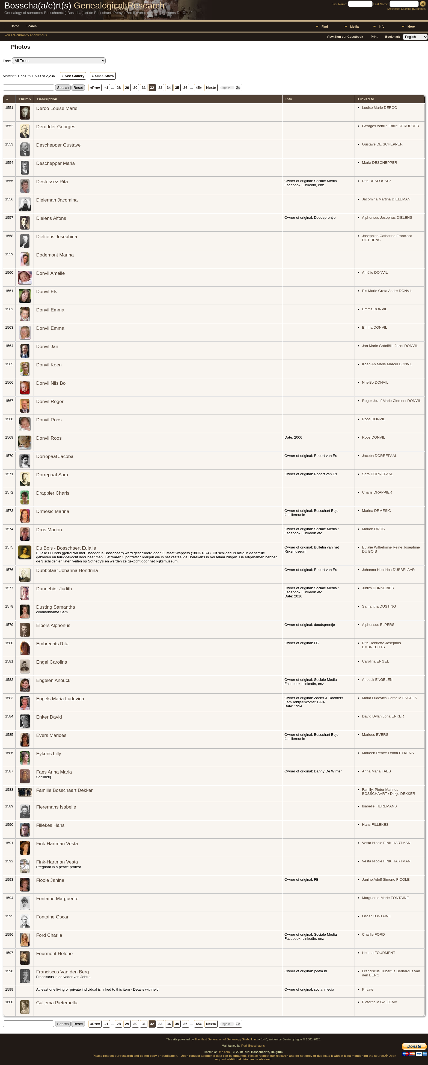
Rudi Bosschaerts (253, 1045)
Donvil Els (46, 291)
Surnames (419, 8)
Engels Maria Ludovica (60, 698)
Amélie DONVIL (375, 272)
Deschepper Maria (55, 163)
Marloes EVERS (375, 735)
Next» (211, 88)
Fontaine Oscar (52, 917)
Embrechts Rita (52, 643)
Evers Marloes (51, 735)
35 (177, 88)
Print (374, 36)
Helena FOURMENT (378, 953)
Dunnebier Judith (54, 588)
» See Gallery (73, 76)
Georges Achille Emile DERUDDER (390, 126)
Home (15, 26)
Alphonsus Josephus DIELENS (387, 217)
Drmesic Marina (52, 511)
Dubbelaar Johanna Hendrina (67, 570)
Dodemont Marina (55, 255)
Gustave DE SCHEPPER (382, 144)
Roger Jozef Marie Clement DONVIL (391, 401)
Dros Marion (49, 529)
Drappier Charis (52, 493)
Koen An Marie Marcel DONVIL (387, 364)
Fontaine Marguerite (57, 898)
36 (185, 88)
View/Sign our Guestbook (345, 36)
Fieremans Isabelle (56, 807)
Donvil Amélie (50, 273)
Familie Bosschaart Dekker (64, 790)
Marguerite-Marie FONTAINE (385, 898)
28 (119, 88)
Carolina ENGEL (375, 661)
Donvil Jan (47, 346)
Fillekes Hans (50, 825)
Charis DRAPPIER (377, 492)
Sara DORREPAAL (377, 474)
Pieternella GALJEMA (379, 1002)
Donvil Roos (48, 419)
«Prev (95, 88)
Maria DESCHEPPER (379, 163)
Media (354, 26)
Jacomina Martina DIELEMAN (386, 199)
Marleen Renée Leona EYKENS (388, 753)
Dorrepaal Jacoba (54, 456)
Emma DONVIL (374, 309)
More (411, 26)
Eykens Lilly (48, 753)
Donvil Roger (49, 401)
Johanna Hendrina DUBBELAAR (388, 570)
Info (381, 26)
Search (32, 26)
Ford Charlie (49, 935)
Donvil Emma (50, 310)
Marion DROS (373, 529)
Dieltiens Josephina (56, 236)
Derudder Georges (55, 126)
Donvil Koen (48, 364)
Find (325, 26)
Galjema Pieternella (56, 1002)
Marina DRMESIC (376, 511)
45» (199, 88)
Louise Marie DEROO (379, 108)
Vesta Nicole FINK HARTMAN (386, 843)
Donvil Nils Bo (51, 383)
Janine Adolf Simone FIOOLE (385, 879)
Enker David (49, 717)
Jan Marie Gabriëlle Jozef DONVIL (390, 346)
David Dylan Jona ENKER (383, 716)
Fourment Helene (54, 953)
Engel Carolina (51, 662)
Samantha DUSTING (379, 606)
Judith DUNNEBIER (378, 588)
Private (367, 989)
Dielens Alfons (51, 218)
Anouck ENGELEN (377, 680)
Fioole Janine (50, 880)
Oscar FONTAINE (376, 916)
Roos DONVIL (373, 419)
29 (127, 88)
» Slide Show (103, 76)
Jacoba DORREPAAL (379, 456)
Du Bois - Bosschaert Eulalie (66, 548)
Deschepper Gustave (58, 145)
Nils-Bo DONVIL (375, 382)
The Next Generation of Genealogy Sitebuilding (226, 1039)
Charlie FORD (373, 934)
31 (144, 88)
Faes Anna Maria (54, 772)
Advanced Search (399, 8)
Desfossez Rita (52, 181)
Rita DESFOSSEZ (376, 181)
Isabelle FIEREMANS (379, 806)
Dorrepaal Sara (52, 474)
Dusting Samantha (55, 607)
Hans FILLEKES (375, 824)
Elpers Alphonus (53, 625)
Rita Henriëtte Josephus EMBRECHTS (381, 645)
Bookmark (392, 36)
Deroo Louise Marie (56, 108)
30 (135, 88)
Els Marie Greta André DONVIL (387, 291)
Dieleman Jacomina (57, 200)
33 (160, 88)
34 (169, 88)
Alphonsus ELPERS (378, 625)
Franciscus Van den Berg (62, 971)
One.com (224, 1052)
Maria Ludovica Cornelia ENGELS (389, 698)
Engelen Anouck (53, 680)
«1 (106, 88)
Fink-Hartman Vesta (57, 843)
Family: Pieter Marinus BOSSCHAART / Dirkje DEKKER (388, 791)
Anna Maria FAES (376, 771)
